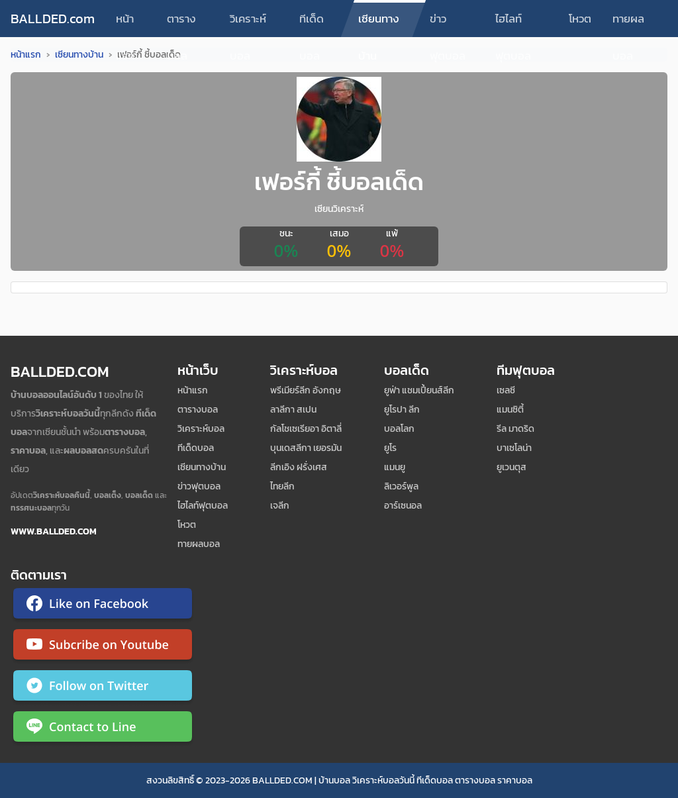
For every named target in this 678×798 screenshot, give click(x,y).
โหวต (580, 18)
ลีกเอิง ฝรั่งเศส (298, 467)
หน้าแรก (125, 23)
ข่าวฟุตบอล (447, 23)
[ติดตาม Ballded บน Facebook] (103, 606)
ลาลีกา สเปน (293, 410)
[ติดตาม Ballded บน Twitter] (103, 688)
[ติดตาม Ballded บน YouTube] (103, 647)
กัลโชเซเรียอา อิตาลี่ (306, 429)
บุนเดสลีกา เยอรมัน (306, 448)
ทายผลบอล (628, 23)
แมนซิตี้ (510, 410)
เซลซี (506, 390)
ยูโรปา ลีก (402, 410)
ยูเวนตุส (511, 467)
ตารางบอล (181, 23)
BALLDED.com (53, 18)
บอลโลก (399, 429)
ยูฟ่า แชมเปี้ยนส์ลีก (419, 390)
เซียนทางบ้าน (378, 23)
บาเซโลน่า (514, 448)
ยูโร (390, 448)
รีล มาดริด (515, 429)
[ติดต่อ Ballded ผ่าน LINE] (103, 729)
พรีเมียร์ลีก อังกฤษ (305, 390)
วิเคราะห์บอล (248, 23)
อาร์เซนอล (403, 506)
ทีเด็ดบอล (311, 23)
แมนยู (394, 467)
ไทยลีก (282, 486)
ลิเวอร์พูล (401, 486)
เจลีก (279, 506)
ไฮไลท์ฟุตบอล (513, 23)
